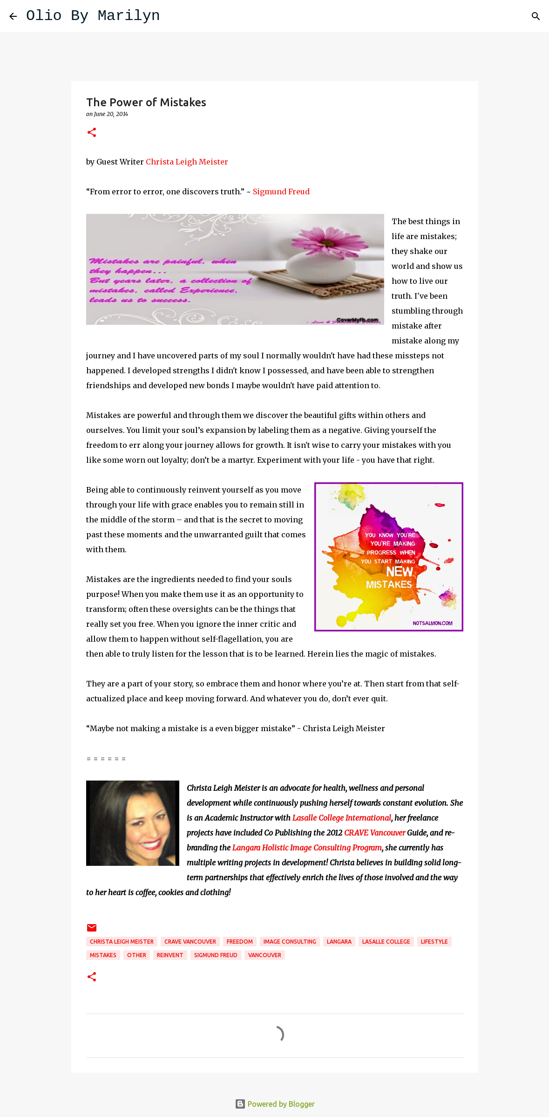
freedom (240, 942)
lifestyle (434, 942)
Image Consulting (290, 942)
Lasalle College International (341, 817)
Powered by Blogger (275, 1104)
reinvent (170, 955)
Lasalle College (386, 942)
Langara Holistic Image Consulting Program (307, 847)
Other (136, 955)
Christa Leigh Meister (187, 161)
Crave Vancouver (190, 942)
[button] (91, 133)
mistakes (103, 955)
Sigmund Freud (281, 191)
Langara (339, 942)
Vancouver (387, 832)
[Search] (173, 16)
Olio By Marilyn (93, 16)
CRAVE (356, 832)
